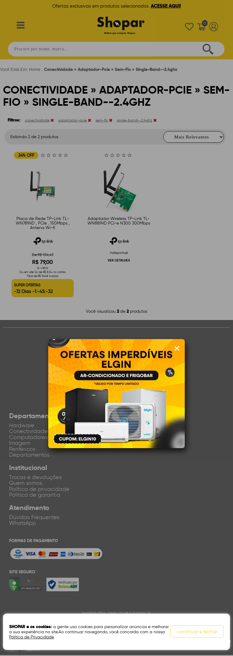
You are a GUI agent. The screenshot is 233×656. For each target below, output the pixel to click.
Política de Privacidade (31, 637)
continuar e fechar (197, 632)
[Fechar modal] (177, 348)
